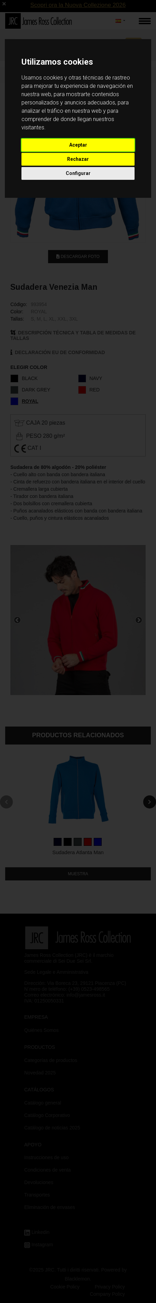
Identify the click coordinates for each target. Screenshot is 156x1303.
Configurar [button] (78, 173)
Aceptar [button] (78, 145)
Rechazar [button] (78, 159)
